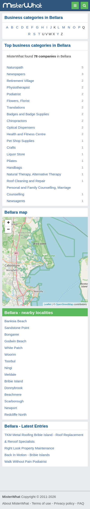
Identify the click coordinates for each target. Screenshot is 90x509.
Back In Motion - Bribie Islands (27, 455)
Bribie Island (13, 381)
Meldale (10, 374)
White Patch (13, 348)
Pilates (12, 161)
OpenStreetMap (64, 304)
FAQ (80, 503)
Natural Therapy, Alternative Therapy (34, 174)
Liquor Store (16, 154)
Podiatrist (14, 94)
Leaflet (47, 304)
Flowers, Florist (18, 101)
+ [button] (8, 223)
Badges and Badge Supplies (28, 114)
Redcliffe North (15, 414)
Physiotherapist (18, 87)
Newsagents (16, 201)
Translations (16, 107)
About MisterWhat (15, 503)
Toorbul (9, 361)
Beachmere (13, 394)
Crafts (11, 147)
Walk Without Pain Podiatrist (25, 461)
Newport (10, 408)
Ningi (8, 368)
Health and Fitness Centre (26, 134)
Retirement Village (20, 81)
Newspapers (16, 74)
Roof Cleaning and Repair (26, 181)
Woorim (10, 354)
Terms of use (41, 503)
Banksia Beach (15, 321)
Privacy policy (64, 503)
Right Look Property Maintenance (29, 448)
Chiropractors (17, 121)
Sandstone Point (16, 328)
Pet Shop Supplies (20, 141)
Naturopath (15, 67)
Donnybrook (13, 388)
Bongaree (11, 334)
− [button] (8, 229)
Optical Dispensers (21, 127)
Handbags (14, 167)
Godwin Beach (15, 341)
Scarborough (14, 401)
